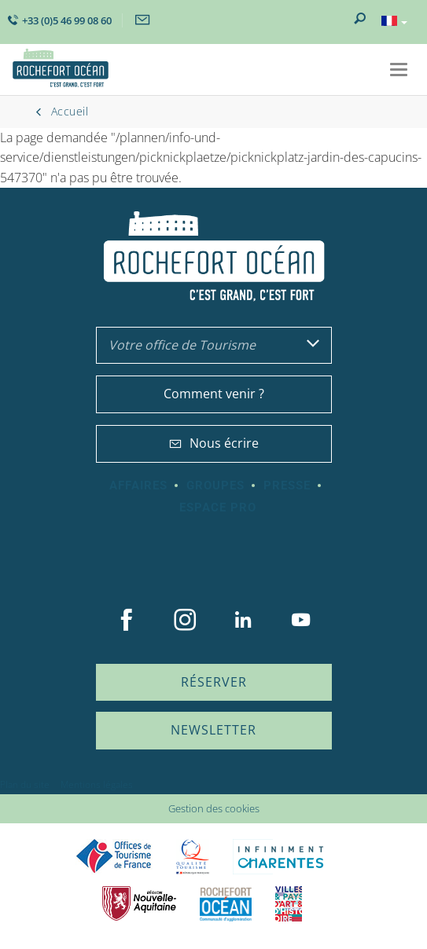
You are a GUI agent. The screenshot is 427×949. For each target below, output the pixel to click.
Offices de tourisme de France (114, 856)
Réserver (214, 682)
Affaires (138, 485)
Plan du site (25, 784)
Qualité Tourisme (192, 856)
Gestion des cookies (214, 808)
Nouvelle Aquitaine (139, 904)
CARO (226, 904)
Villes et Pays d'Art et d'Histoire (288, 904)
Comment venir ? (214, 393)
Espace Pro (217, 507)
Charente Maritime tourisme (281, 856)
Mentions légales (97, 784)
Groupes (215, 485)
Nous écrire (214, 443)
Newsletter (213, 729)
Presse (287, 485)
